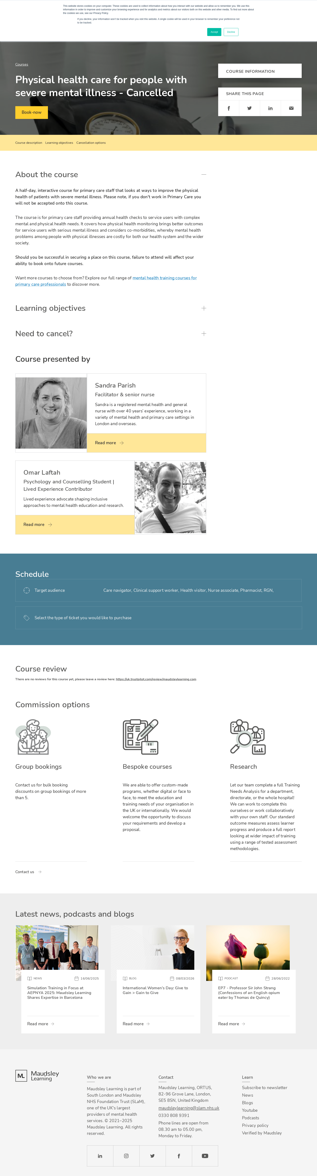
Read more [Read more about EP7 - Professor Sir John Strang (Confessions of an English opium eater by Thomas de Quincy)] (228, 1024)
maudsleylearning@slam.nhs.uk (188, 1108)
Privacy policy (255, 1125)
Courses (21, 64)
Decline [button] (231, 32)
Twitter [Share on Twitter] (249, 108)
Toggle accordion (203, 174)
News (247, 1095)
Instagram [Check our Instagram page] (126, 1155)
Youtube (250, 1110)
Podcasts (250, 1118)
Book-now (32, 112)
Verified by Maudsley (262, 1133)
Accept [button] (214, 32)
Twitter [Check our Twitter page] (152, 1155)
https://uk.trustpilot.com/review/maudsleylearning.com (156, 679)
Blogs (247, 1103)
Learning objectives (59, 143)
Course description (28, 143)
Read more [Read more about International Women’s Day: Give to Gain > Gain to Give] (133, 1024)
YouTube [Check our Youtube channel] (205, 1155)
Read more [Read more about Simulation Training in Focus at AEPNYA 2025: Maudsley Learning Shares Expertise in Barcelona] (37, 1024)
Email (291, 108)
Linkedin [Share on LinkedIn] (270, 108)
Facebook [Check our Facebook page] (179, 1155)
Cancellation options (91, 143)
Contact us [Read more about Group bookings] (24, 872)
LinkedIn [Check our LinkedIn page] (100, 1155)
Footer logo (37, 1075)
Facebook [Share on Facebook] (228, 108)
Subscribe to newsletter (264, 1087)
